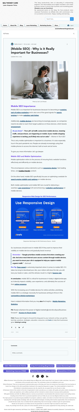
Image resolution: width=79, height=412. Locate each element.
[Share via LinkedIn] (19, 327)
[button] (74, 33)
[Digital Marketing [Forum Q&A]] (43, 371)
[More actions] (67, 44)
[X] (42, 376)
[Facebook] (33, 376)
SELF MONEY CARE (10, 3)
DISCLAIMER (44, 409)
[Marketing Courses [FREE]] (16, 371)
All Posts (6, 33)
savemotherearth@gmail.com (64, 28)
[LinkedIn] (47, 376)
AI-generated (30, 390)
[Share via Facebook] (11, 327)
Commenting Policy (70, 409)
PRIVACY (33, 409)
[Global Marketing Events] (66, 365)
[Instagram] (37, 376)
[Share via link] (23, 327)
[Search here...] (57, 19)
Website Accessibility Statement (56, 409)
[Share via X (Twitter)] (15, 327)
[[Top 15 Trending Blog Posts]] (42, 365)
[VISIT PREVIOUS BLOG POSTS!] (15, 365)
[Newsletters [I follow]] (66, 371)
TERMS (38, 409)
